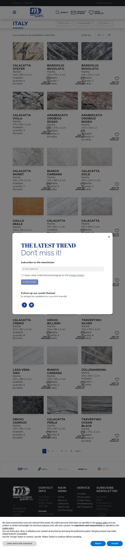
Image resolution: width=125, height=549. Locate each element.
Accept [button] (114, 543)
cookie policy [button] (8, 528)
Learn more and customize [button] (19, 543)
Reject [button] (98, 543)
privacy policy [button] (102, 523)
